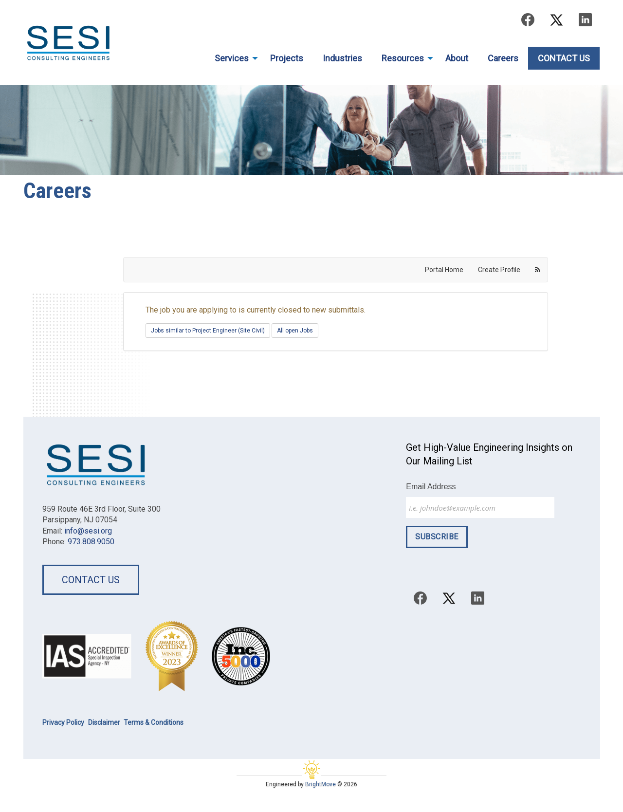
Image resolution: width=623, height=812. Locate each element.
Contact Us (91, 580)
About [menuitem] (456, 58)
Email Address (431, 486)
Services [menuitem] (232, 58)
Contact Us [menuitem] (564, 58)
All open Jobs (295, 330)
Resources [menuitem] (403, 58)
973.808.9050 (91, 541)
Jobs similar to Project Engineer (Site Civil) (208, 330)
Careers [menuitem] (503, 58)
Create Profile (499, 270)
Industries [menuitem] (342, 58)
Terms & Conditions (153, 722)
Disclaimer (104, 722)
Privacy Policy (63, 722)
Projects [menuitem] (286, 58)
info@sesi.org (88, 530)
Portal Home (444, 270)
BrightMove (320, 784)
